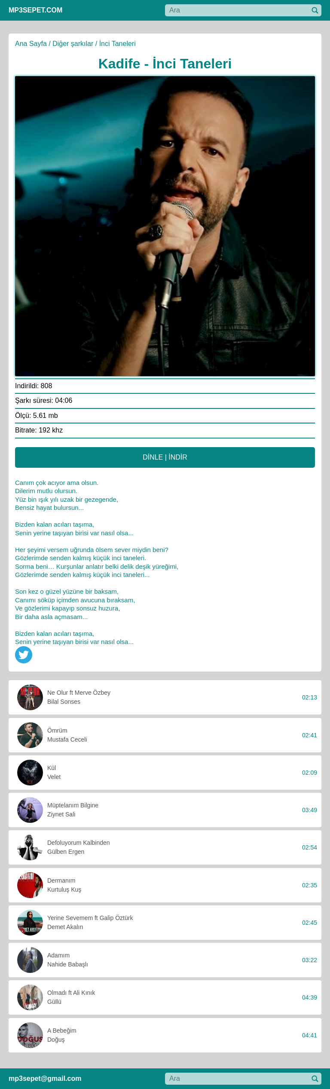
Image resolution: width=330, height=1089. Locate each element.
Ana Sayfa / (33, 43)
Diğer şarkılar (72, 43)
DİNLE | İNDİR (165, 457)
